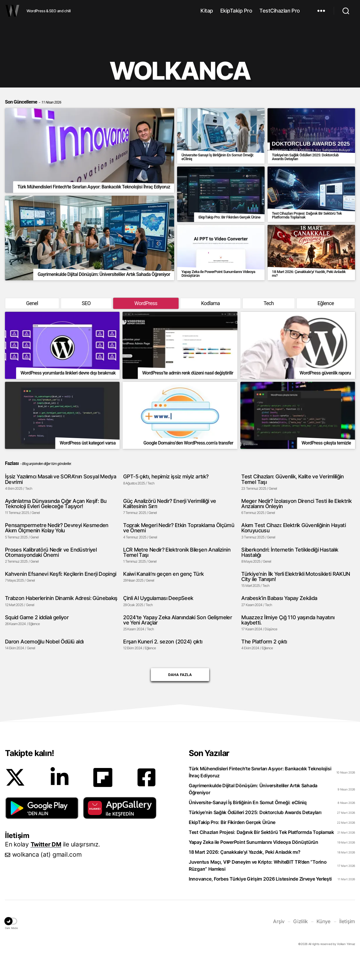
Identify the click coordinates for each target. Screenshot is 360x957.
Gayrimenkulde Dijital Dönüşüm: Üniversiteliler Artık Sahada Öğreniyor (253, 789)
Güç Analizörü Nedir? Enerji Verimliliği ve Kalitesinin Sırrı (169, 503)
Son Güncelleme (33, 102)
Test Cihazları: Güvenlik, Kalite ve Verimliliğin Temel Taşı (292, 479)
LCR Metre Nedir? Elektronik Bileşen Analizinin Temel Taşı (176, 552)
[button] (42, 808)
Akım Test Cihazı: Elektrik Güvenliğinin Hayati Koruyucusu (293, 528)
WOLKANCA (12, 11)
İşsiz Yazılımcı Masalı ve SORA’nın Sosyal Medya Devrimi (60, 479)
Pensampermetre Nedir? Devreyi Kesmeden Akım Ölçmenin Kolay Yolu (57, 528)
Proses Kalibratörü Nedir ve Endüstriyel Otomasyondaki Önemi (51, 552)
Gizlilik (303, 922)
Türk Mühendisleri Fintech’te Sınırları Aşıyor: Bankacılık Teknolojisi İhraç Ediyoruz (260, 773)
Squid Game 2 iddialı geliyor (37, 617)
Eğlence (325, 303)
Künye (325, 922)
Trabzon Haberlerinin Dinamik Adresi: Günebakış (61, 598)
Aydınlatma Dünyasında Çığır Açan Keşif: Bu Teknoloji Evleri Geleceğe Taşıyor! (55, 503)
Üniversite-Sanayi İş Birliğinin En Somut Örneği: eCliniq (248, 803)
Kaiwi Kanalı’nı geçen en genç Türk (163, 574)
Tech (268, 303)
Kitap (206, 11)
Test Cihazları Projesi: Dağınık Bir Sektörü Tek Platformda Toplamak (261, 833)
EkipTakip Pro (236, 11)
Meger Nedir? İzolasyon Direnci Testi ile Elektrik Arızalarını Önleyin (296, 503)
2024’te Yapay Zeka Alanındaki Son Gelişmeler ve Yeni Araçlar (177, 620)
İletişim (347, 922)
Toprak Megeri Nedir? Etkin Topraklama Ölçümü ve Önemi (178, 528)
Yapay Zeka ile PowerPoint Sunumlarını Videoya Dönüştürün (253, 843)
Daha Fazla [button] (180, 675)
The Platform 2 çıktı (264, 642)
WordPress (146, 303)
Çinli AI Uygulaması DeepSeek (158, 598)
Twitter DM (47, 844)
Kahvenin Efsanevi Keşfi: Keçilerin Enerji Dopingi (60, 574)
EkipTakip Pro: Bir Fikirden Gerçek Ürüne (232, 823)
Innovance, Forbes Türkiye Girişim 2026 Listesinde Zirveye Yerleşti (260, 880)
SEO (86, 303)
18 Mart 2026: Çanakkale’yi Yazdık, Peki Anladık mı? (244, 853)
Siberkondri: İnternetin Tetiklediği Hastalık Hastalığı (289, 552)
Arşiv (281, 922)
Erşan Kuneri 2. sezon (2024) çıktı (162, 642)
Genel (32, 303)
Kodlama (210, 303)
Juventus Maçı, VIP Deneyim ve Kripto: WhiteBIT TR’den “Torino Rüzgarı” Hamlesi (258, 866)
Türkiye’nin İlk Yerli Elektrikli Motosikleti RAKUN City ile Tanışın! (295, 577)
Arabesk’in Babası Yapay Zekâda (279, 598)
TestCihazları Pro (279, 11)
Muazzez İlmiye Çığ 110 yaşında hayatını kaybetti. (287, 620)
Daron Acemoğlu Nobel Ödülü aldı (44, 642)
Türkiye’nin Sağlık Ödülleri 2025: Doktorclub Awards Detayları (255, 813)
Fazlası (12, 463)
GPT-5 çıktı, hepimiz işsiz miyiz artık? (165, 477)
